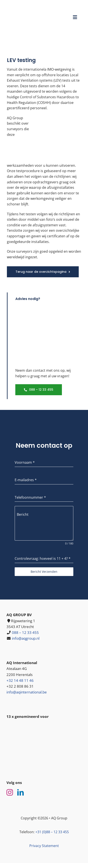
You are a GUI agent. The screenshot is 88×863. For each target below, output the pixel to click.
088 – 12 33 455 (25, 632)
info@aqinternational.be (26, 692)
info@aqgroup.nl (25, 638)
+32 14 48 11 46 (20, 680)
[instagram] (9, 792)
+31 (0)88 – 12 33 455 (52, 832)
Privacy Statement (44, 845)
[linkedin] (20, 792)
